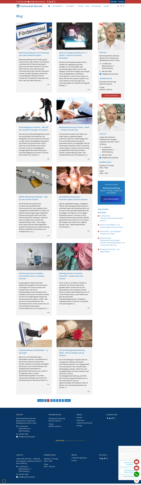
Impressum (80, 420)
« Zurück (40, 400)
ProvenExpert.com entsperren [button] (129, 463)
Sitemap (79, 426)
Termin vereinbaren (111, 96)
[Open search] (121, 6)
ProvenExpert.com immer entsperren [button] (129, 471)
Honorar (80, 6)
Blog (87, 6)
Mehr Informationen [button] (130, 476)
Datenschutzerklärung (84, 423)
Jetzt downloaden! (111, 199)
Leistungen (70, 6)
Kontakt (114, 2)
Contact (121, 2)
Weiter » (67, 400)
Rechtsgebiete (58, 6)
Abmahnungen (96, 6)
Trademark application (79, 458)
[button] (4, 481)
